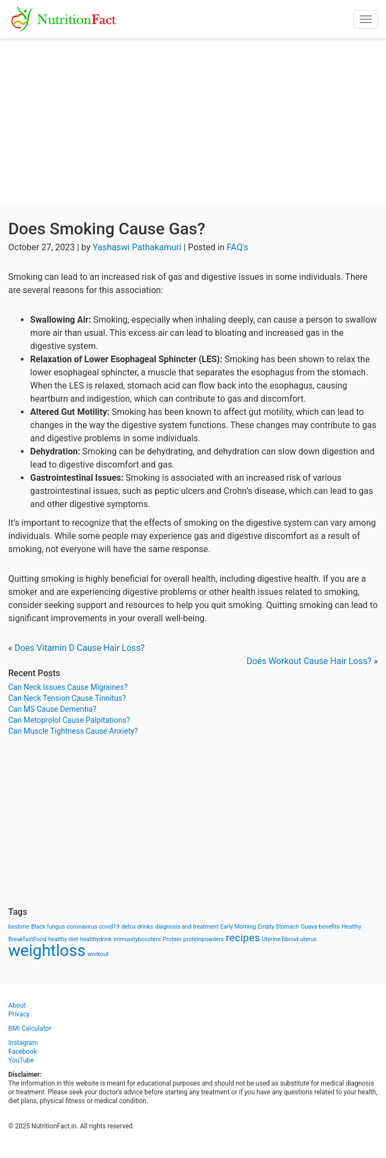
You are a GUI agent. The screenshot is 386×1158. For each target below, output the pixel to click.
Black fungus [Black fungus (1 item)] (48, 926)
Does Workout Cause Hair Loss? (309, 661)
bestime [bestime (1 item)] (18, 926)
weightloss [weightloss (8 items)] (47, 950)
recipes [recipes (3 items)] (243, 937)
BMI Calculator (30, 1028)
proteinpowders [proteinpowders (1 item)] (203, 939)
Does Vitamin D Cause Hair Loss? (79, 648)
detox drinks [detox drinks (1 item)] (138, 926)
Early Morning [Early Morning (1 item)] (238, 926)
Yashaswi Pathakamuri (137, 247)
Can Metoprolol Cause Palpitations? (69, 720)
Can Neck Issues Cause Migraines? (68, 687)
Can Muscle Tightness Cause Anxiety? (73, 731)
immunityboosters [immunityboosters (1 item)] (137, 939)
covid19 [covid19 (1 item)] (109, 926)
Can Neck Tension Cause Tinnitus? (67, 698)
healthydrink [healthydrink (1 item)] (96, 939)
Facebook (22, 1051)
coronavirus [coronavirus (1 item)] (82, 926)
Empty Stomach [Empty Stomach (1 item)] (278, 926)
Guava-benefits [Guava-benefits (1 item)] (320, 926)
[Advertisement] (193, 121)
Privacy (19, 1014)
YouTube (21, 1060)
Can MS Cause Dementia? (52, 709)
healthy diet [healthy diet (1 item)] (63, 939)
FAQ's (237, 247)
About (17, 1005)
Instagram (23, 1043)
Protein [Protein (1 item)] (172, 939)
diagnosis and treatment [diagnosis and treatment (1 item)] (186, 926)
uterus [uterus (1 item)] (308, 939)
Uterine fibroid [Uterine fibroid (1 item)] (280, 939)
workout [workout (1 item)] (98, 954)
